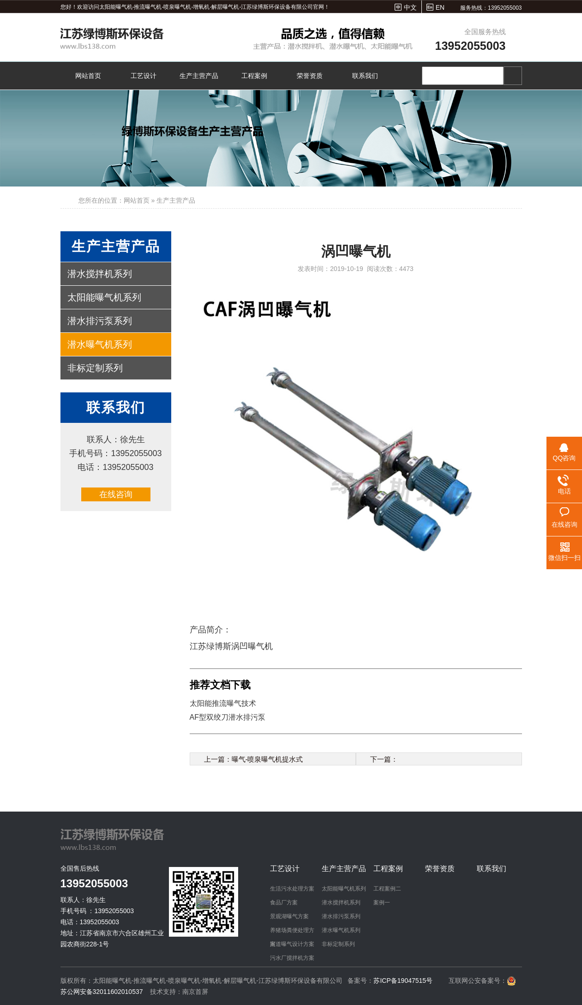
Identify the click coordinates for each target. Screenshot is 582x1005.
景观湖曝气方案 (289, 916)
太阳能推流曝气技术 (223, 703)
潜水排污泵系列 (99, 321)
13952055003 (470, 45)
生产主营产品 (199, 75)
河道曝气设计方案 (292, 944)
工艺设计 (143, 75)
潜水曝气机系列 (99, 344)
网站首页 (88, 75)
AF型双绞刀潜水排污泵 (227, 717)
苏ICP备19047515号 (402, 980)
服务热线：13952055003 (491, 8)
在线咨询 (115, 494)
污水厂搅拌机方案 (292, 958)
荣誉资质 (310, 75)
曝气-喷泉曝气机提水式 (267, 759)
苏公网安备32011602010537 (102, 991)
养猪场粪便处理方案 (292, 932)
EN (440, 7)
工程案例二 (387, 888)
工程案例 (254, 75)
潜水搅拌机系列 (99, 274)
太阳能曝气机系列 (104, 297)
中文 (410, 7)
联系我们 (365, 75)
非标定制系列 (95, 368)
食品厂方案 (284, 902)
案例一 (381, 902)
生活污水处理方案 (292, 888)
